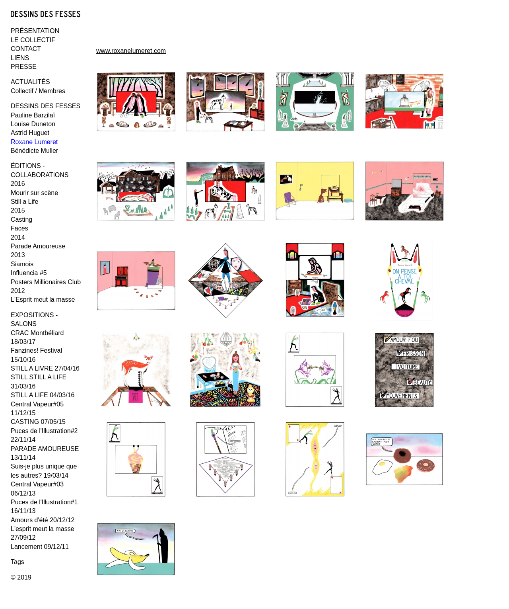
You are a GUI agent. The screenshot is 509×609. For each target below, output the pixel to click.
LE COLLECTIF (33, 40)
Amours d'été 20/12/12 (43, 520)
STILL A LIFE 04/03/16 (42, 395)
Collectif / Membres (38, 91)
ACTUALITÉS (30, 81)
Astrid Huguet (30, 132)
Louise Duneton (33, 124)
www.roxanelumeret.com (131, 50)
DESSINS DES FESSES (45, 106)
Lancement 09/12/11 (40, 546)
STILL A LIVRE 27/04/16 (45, 368)
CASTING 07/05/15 (38, 421)
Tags (17, 561)
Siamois (22, 264)
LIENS (20, 58)
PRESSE (24, 66)
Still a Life (24, 201)
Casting (21, 219)
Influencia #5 (29, 272)
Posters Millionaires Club (46, 282)
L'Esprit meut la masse (43, 299)
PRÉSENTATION (35, 30)
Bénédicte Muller (34, 150)
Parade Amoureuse (38, 246)
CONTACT (26, 48)
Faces (19, 228)
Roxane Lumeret (34, 142)
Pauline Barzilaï (33, 115)
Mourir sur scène (34, 192)
